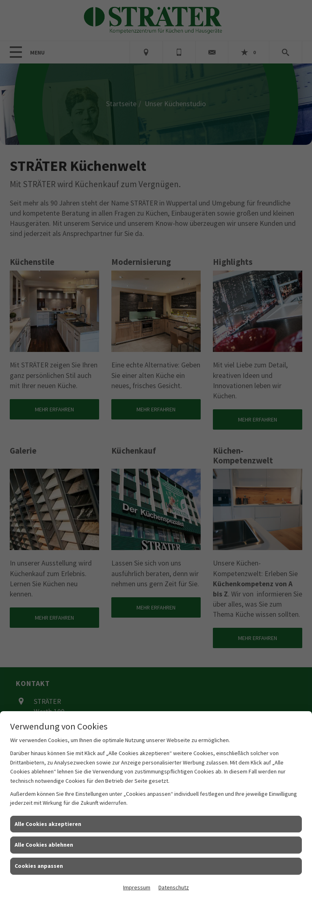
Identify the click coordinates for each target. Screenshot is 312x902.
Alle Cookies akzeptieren (48, 824)
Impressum (136, 887)
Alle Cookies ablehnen (44, 844)
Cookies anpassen (39, 865)
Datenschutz (173, 887)
